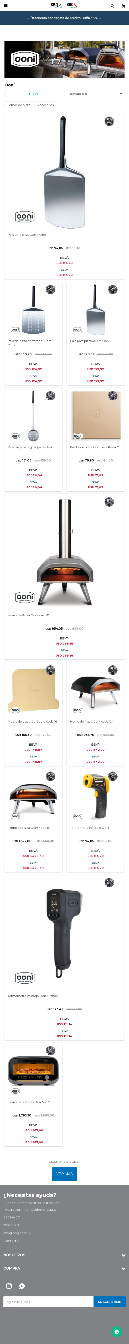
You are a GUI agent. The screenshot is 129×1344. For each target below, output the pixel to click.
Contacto (11, 1241)
